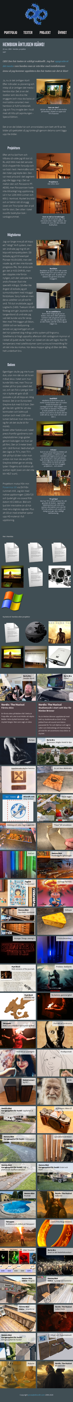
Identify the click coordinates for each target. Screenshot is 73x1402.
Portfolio (10, 32)
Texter (27, 32)
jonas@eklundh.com (36, 1395)
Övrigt (62, 32)
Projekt (45, 32)
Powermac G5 (10, 487)
